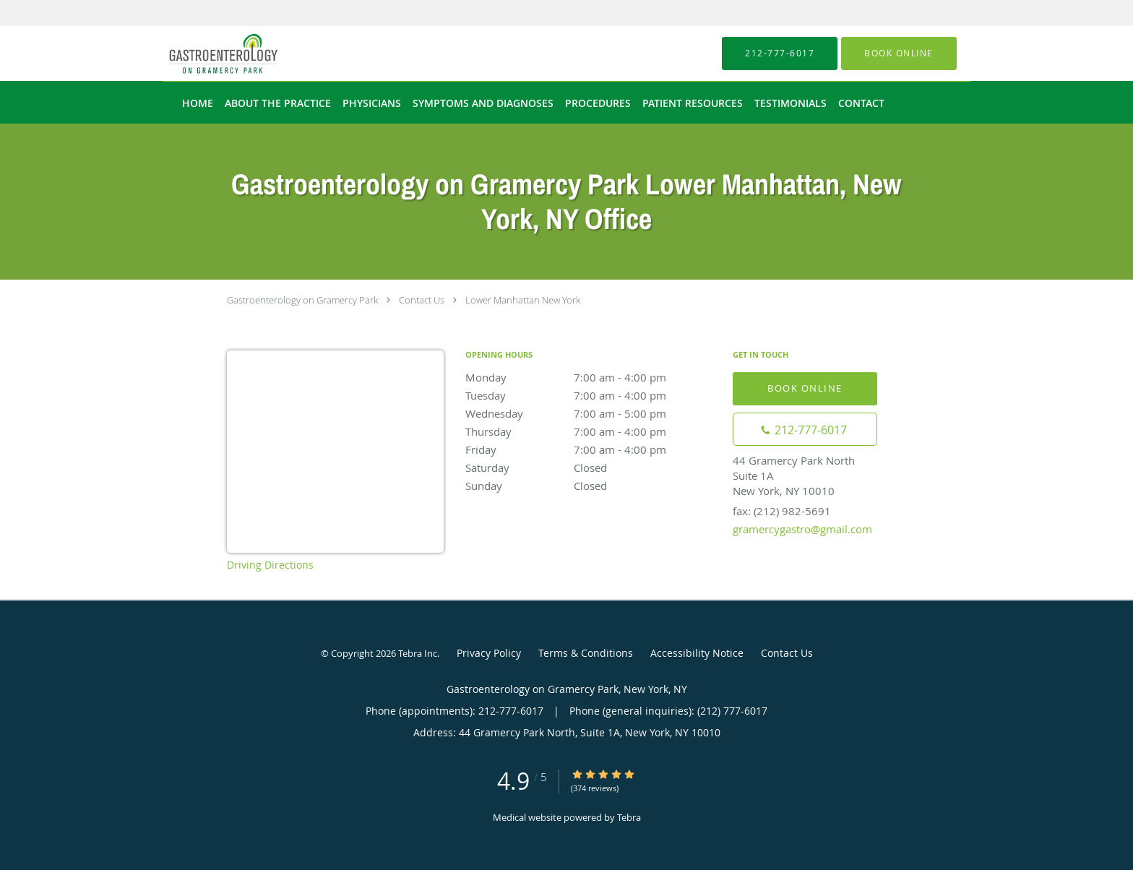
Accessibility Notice (697, 653)
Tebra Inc (417, 653)
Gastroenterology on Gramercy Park (302, 299)
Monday (591, 377)
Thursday (591, 431)
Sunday (591, 485)
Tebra (629, 817)
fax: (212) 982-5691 (782, 511)
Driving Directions (270, 565)
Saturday (591, 467)
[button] (899, 53)
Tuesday (591, 395)
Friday (591, 449)
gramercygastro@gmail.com (802, 529)
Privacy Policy (489, 653)
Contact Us (421, 299)
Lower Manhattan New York (522, 299)
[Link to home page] (201, 53)
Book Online (805, 388)
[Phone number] (805, 429)
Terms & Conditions (585, 653)
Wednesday (591, 413)
